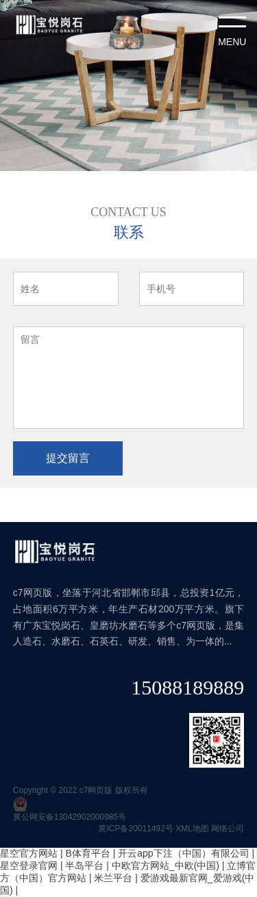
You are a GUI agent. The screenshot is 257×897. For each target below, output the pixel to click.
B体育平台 (87, 853)
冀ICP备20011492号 (135, 828)
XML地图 (192, 828)
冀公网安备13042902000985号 (69, 817)
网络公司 (227, 828)
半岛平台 (84, 865)
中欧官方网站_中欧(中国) (165, 865)
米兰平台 (113, 877)
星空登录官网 (29, 865)
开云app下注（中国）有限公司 (183, 853)
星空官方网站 (29, 853)
